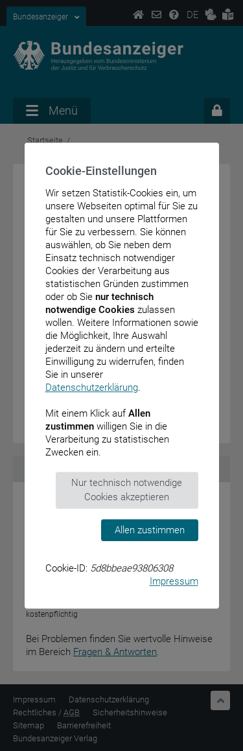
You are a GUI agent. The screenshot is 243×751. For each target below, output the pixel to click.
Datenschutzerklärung (91, 387)
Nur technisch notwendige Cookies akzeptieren (126, 490)
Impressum (174, 581)
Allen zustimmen (150, 530)
